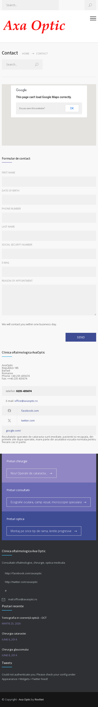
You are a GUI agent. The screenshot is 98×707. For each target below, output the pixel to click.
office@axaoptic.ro (26, 401)
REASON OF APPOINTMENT (17, 280)
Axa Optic (24, 699)
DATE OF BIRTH (10, 190)
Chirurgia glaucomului (15, 649)
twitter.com (28, 420)
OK (72, 108)
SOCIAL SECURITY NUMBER (17, 244)
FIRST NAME (8, 172)
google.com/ (13, 430)
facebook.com (30, 410)
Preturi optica (15, 519)
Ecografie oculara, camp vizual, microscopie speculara (46, 502)
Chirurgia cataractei (14, 633)
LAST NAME (8, 226)
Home (25, 53)
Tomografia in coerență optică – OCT (24, 618)
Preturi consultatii (18, 490)
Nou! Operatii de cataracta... (29, 473)
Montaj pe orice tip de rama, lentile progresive (41, 531)
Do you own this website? (32, 108)
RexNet (39, 699)
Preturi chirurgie (17, 461)
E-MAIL (5, 262)
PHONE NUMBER (11, 208)
